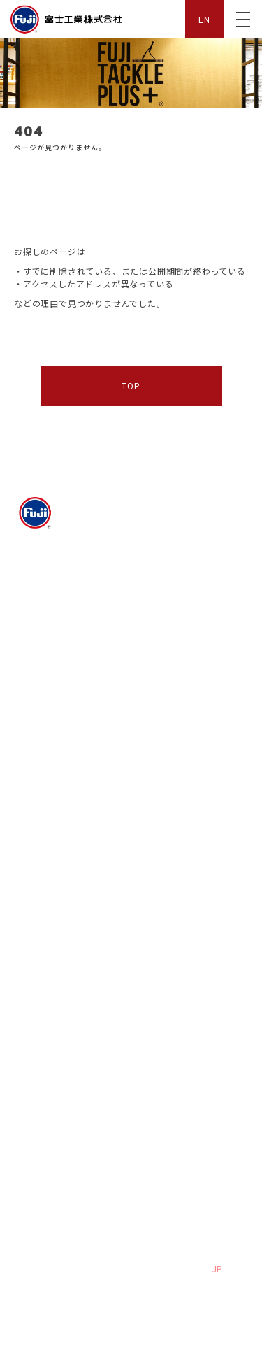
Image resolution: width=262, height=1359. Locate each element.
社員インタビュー (58, 1041)
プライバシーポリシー (59, 1165)
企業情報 (32, 576)
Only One (41, 825)
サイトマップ (41, 1210)
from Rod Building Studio (191, 965)
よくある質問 (49, 1117)
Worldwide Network (63, 965)
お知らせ (32, 741)
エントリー (162, 1041)
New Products (169, 825)
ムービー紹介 (41, 673)
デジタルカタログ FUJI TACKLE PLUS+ (186, 939)
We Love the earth (60, 625)
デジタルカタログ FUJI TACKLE (68, 851)
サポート (32, 1089)
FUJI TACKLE (42, 797)
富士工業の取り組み (180, 604)
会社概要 (40, 604)
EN (204, 19)
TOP (131, 385)
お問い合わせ (167, 1117)
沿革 (149, 625)
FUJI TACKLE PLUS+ (58, 905)
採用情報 (32, 1013)
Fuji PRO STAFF (49, 707)
